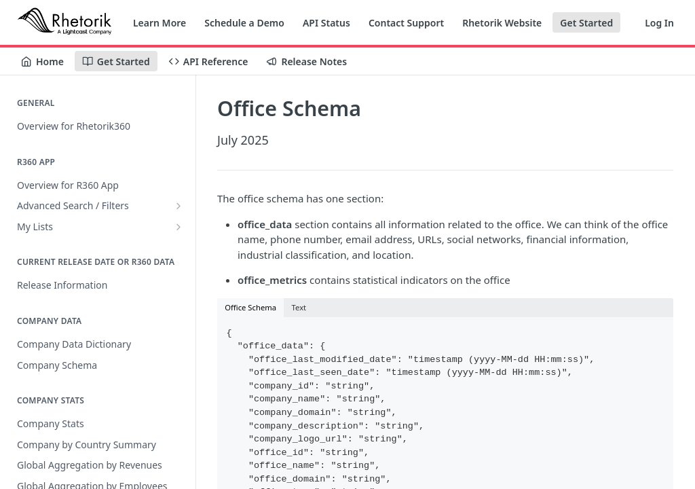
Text (299, 307)
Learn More (159, 22)
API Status (326, 22)
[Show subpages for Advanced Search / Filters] (178, 205)
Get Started (586, 22)
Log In (659, 22)
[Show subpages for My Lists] (178, 226)
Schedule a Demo (244, 22)
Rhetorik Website (502, 22)
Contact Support (406, 22)
